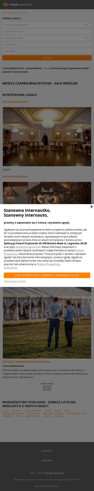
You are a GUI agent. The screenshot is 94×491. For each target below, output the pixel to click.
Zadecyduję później (15, 281)
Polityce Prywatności (48, 264)
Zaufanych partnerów (27, 247)
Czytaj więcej (10, 267)
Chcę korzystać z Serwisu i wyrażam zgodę (47, 275)
